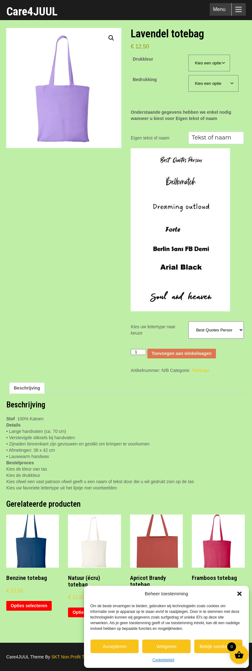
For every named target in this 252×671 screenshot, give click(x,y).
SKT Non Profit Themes (74, 656)
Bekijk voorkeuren (218, 646)
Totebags (200, 370)
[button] (239, 594)
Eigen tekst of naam (150, 137)
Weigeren (166, 646)
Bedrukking (145, 79)
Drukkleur (143, 59)
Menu (219, 9)
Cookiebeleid (163, 660)
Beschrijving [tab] (27, 387)
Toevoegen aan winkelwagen (182, 353)
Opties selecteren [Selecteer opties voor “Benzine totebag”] (29, 605)
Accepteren (115, 646)
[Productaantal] (138, 352)
